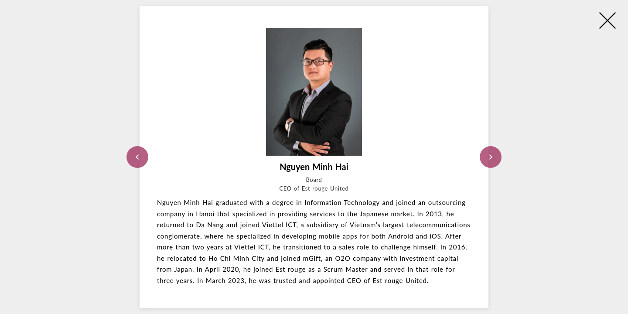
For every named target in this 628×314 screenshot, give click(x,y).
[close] (607, 20)
